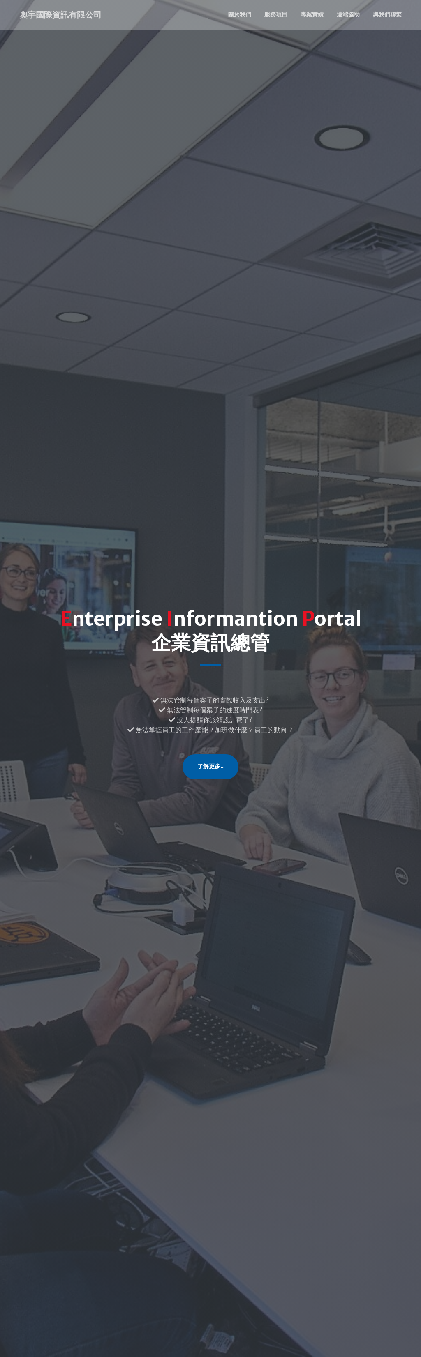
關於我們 (239, 14)
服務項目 (275, 14)
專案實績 (312, 14)
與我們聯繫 (387, 14)
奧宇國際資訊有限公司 (60, 14)
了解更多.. (210, 766)
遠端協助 (348, 14)
